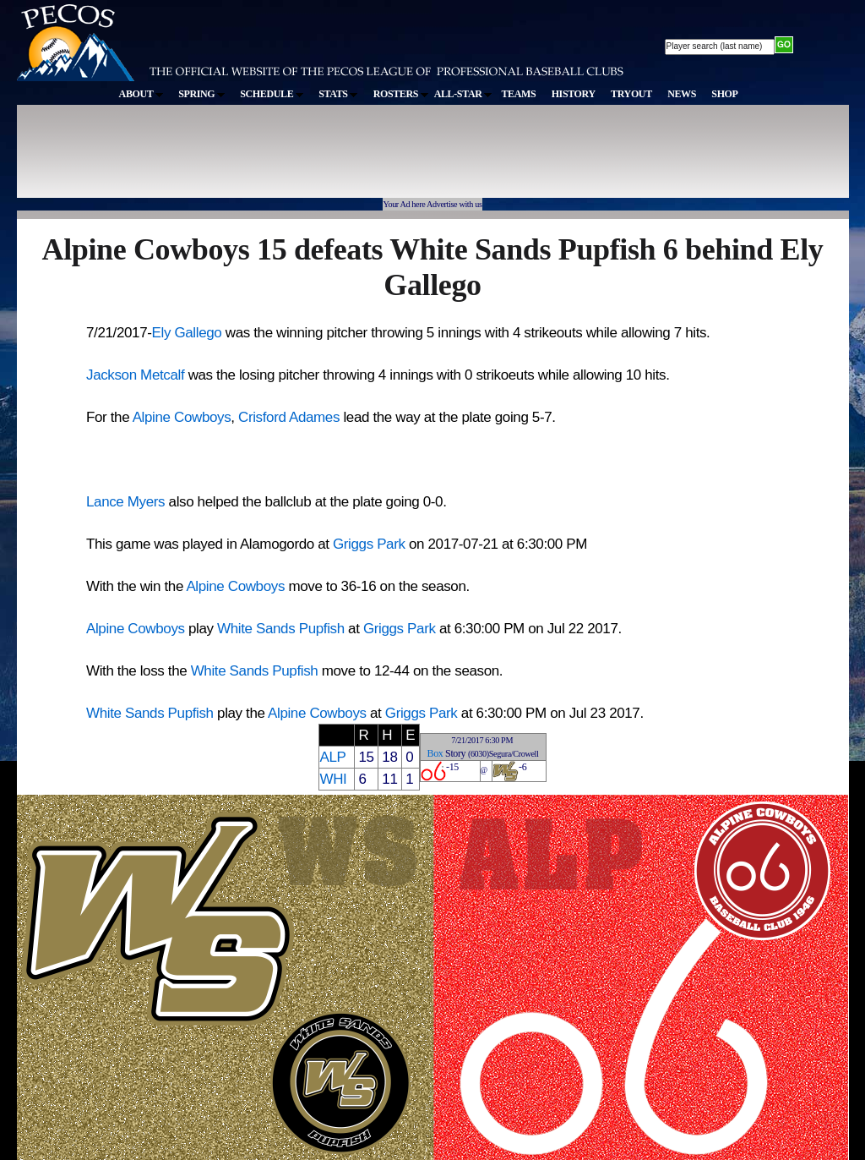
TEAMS (518, 94)
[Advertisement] (327, 160)
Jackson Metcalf (135, 375)
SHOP (724, 94)
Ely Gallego (187, 333)
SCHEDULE (271, 94)
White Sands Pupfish (281, 629)
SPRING (201, 94)
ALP (332, 757)
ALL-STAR (463, 94)
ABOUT (141, 94)
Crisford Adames (289, 417)
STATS (337, 94)
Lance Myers (125, 502)
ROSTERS (400, 94)
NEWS (681, 94)
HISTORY (574, 94)
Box (435, 753)
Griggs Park (369, 544)
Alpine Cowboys (182, 417)
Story (455, 753)
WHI (332, 779)
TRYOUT (631, 94)
